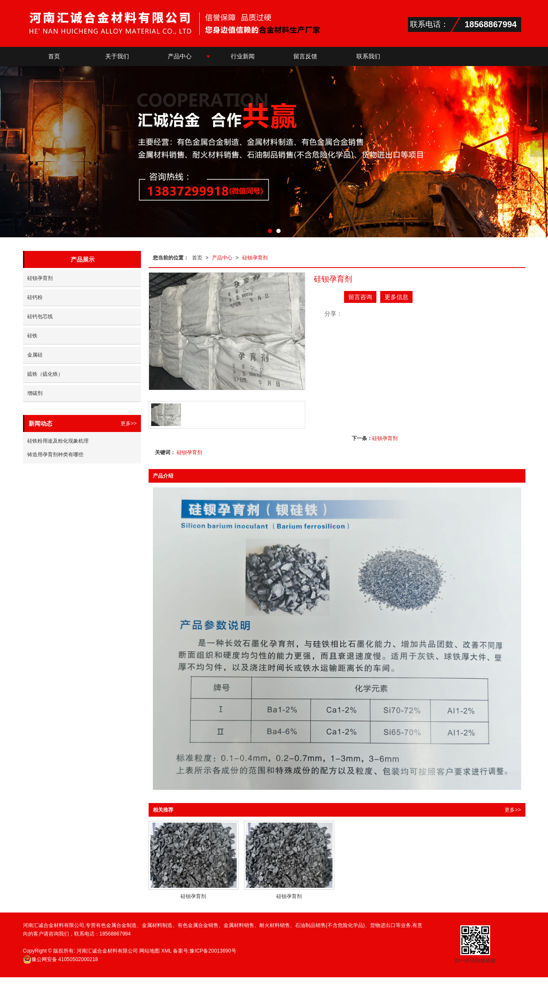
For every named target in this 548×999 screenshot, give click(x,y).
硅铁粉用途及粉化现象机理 (58, 441)
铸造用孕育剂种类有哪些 (55, 455)
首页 (54, 56)
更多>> (513, 810)
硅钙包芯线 (40, 317)
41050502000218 (60, 959)
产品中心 (180, 56)
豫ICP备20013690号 (212, 951)
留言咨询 (360, 297)
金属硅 (35, 355)
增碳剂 (35, 393)
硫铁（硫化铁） (45, 374)
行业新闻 (243, 56)
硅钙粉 (35, 297)
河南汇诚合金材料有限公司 (107, 951)
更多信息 (396, 297)
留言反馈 (305, 56)
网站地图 (149, 951)
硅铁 (32, 336)
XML (166, 951)
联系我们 (368, 56)
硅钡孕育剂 (255, 258)
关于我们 (117, 56)
